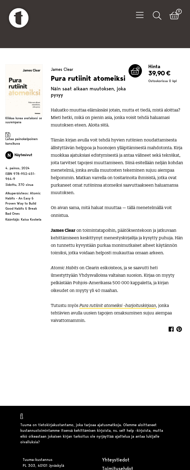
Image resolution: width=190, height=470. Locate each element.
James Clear (62, 70)
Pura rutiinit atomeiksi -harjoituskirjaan (117, 305)
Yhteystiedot (115, 460)
